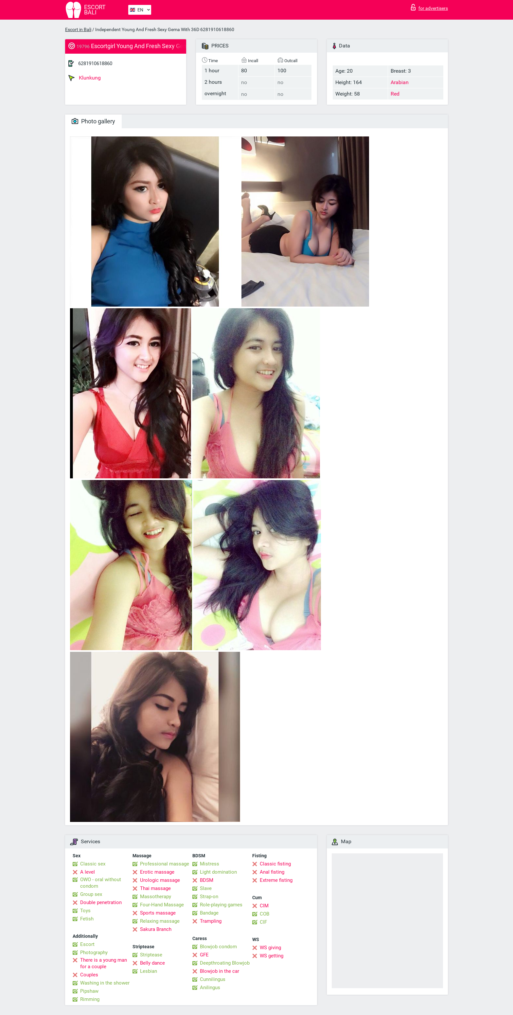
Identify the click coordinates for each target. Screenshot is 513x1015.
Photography (94, 952)
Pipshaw (89, 991)
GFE (204, 955)
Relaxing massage (160, 921)
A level (87, 872)
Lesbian (148, 971)
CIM (264, 906)
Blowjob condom (218, 947)
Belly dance (152, 963)
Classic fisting (275, 864)
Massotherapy (155, 896)
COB (264, 914)
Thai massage (155, 888)
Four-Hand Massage (162, 905)
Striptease (151, 955)
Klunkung (84, 78)
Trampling (210, 921)
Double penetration (101, 902)
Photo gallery (93, 121)
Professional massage (164, 864)
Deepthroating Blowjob (225, 963)
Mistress (209, 864)
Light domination (218, 872)
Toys (85, 911)
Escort (87, 944)
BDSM (206, 880)
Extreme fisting (276, 880)
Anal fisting (272, 872)
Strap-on (209, 896)
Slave (206, 888)
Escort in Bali (78, 29)
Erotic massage (157, 872)
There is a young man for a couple (103, 963)
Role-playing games (221, 905)
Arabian (400, 82)
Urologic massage (160, 880)
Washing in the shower (105, 983)
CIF (263, 922)
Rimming (89, 999)
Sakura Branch (155, 929)
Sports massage (158, 913)
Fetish (87, 919)
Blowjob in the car (219, 971)
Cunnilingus (212, 979)
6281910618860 (95, 63)
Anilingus (210, 987)
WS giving (270, 948)
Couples (89, 975)
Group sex (91, 894)
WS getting (271, 956)
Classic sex (92, 864)
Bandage (209, 913)
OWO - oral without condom (100, 883)
